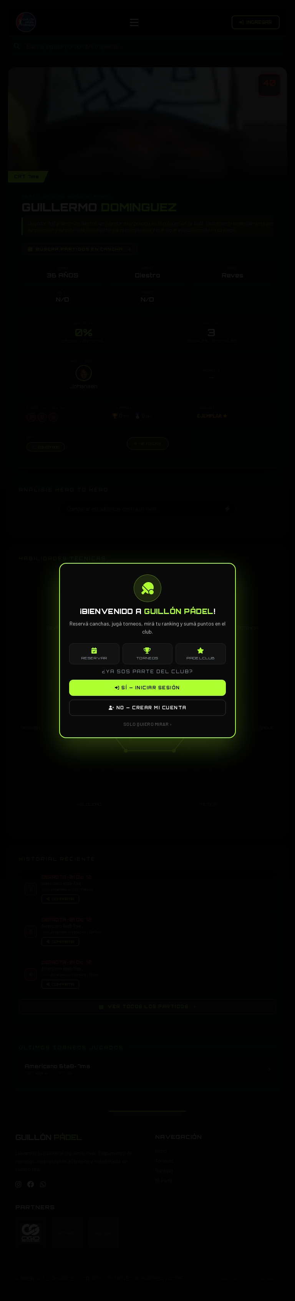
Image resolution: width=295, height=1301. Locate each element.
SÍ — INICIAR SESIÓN (147, 687)
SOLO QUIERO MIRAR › (147, 724)
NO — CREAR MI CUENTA (148, 707)
